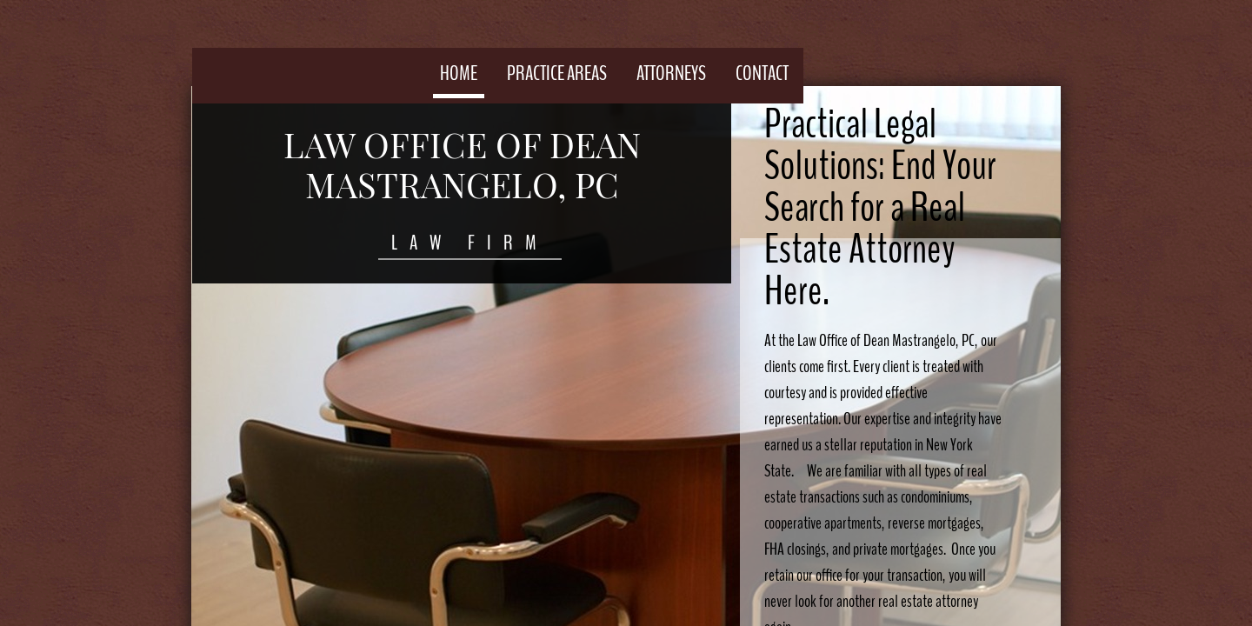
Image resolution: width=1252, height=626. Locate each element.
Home (458, 73)
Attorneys (671, 73)
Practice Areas (557, 73)
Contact (762, 73)
